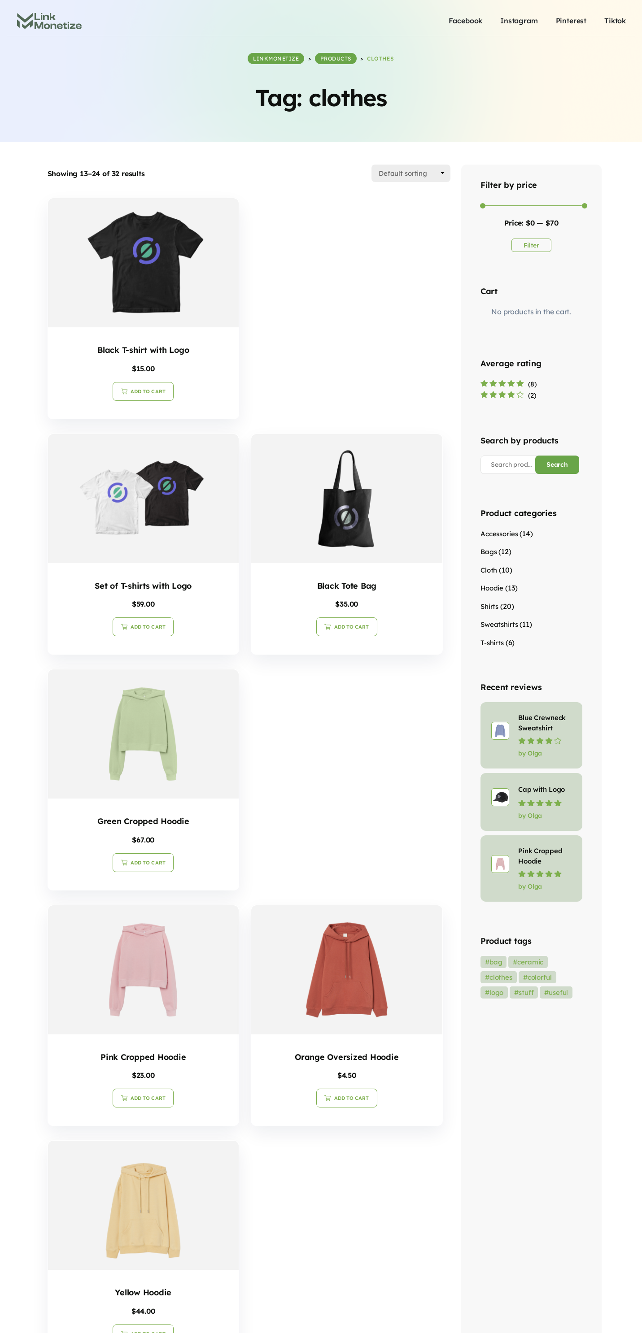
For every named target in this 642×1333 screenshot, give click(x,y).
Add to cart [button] (113, 383)
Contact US (607, 1316)
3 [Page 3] (270, 1151)
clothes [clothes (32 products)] (500, 977)
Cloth (488, 569)
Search (557, 464)
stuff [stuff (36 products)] (526, 992)
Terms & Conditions (520, 1316)
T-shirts (492, 642)
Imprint (569, 1316)
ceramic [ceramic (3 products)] (530, 962)
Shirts (489, 606)
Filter (532, 245)
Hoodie (491, 588)
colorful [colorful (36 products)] (540, 977)
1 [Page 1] (227, 1151)
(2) (508, 395)
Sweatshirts (499, 624)
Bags (488, 551)
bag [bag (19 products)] (495, 962)
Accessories (499, 533)
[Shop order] (410, 173)
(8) (508, 383)
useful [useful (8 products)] (558, 992)
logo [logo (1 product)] (496, 992)
